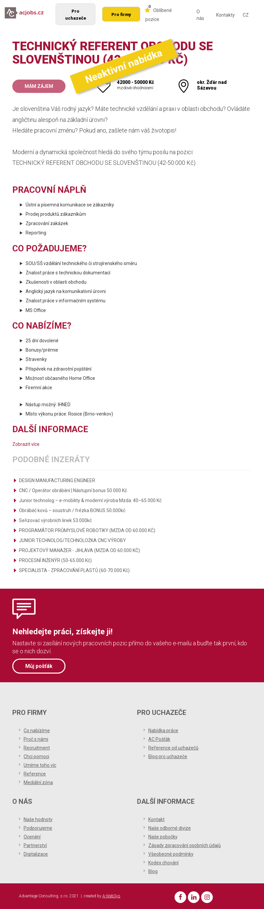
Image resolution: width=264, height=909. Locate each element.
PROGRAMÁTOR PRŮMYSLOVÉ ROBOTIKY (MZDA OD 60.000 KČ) (87, 530)
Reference (35, 773)
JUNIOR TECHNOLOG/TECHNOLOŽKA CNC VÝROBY (72, 540)
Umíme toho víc (40, 764)
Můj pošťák (39, 666)
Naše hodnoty (38, 818)
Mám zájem (39, 86)
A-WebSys (111, 895)
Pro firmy (121, 14)
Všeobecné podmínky (171, 853)
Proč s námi (36, 738)
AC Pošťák (159, 738)
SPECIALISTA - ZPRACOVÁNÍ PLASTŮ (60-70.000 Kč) (74, 570)
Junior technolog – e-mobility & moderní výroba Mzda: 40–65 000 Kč (90, 500)
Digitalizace (36, 853)
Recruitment (37, 747)
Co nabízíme (37, 730)
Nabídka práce (163, 730)
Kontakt (156, 818)
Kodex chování (163, 862)
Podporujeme (38, 827)
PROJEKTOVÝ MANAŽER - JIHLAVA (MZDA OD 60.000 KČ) (79, 550)
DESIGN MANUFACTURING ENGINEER (57, 480)
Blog (153, 870)
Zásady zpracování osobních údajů (184, 844)
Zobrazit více (26, 444)
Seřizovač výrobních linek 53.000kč (55, 520)
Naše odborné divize (169, 827)
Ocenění (32, 836)
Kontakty (225, 15)
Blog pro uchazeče (167, 755)
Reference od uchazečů (173, 747)
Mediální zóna (38, 781)
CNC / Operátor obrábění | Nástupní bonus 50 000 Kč (73, 490)
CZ (246, 15)
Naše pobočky (163, 836)
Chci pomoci (36, 755)
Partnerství (35, 844)
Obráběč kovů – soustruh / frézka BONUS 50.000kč (72, 510)
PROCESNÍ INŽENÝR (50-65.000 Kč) (55, 560)
